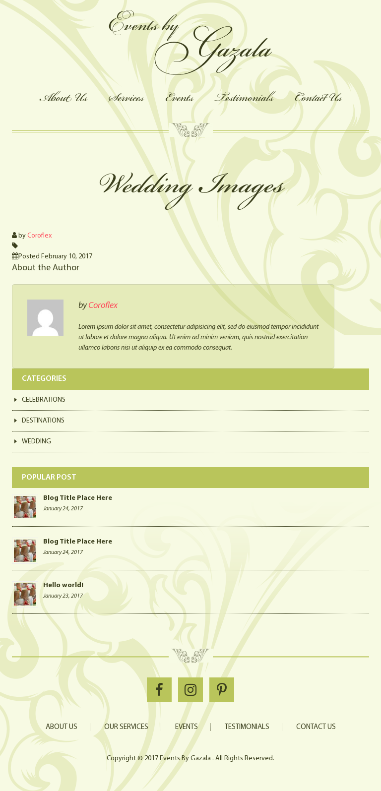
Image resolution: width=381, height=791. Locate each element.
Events (179, 97)
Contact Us (318, 97)
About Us (63, 97)
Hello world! (63, 585)
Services (126, 97)
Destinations (43, 421)
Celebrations (43, 400)
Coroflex (39, 236)
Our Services (126, 727)
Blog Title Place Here (77, 498)
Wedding (36, 441)
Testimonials (244, 97)
